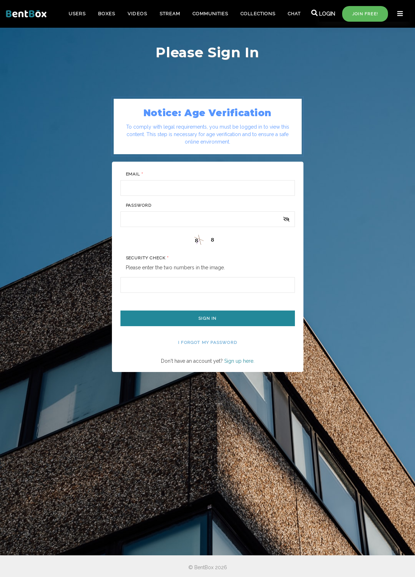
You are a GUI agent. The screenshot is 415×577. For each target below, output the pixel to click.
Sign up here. (239, 361)
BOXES (106, 13)
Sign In (207, 318)
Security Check (147, 257)
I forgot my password (207, 342)
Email (135, 174)
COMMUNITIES (210, 13)
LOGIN (327, 14)
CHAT (294, 13)
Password (139, 205)
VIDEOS (137, 13)
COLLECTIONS (258, 13)
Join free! (365, 13)
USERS (77, 13)
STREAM (170, 13)
